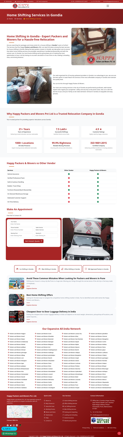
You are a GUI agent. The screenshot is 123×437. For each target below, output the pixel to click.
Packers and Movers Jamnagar (17, 353)
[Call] (9, 428)
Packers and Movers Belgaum (44, 344)
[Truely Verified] (20, 425)
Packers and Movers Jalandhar (98, 334)
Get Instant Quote (33, 241)
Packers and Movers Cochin (97, 342)
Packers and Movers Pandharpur (99, 385)
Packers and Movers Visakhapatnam (46, 350)
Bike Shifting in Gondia (47, 269)
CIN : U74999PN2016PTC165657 (79, 1)
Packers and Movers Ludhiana (98, 353)
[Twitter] (11, 425)
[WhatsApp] (9, 433)
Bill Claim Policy (112, 428)
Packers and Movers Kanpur (43, 377)
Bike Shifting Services (69, 409)
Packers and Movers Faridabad (17, 380)
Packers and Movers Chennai (98, 336)
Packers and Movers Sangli (70, 358)
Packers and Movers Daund (16, 377)
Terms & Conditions (98, 428)
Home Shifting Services (70, 401)
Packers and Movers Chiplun (98, 355)
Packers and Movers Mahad (16, 344)
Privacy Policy (86, 428)
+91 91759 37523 (95, 1)
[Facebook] (8, 425)
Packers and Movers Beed (70, 377)
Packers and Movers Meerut (97, 380)
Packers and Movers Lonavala (71, 380)
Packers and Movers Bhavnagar (98, 369)
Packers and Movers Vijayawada (99, 382)
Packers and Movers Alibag (16, 355)
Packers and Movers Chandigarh (45, 388)
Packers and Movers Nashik (43, 385)
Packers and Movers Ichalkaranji (18, 342)
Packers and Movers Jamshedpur (45, 355)
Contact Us (48, 421)
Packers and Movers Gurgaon (98, 377)
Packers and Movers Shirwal (16, 350)
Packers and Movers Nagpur (17, 334)
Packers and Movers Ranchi (43, 358)
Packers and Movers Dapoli (70, 342)
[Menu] (108, 6)
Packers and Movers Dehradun (44, 380)
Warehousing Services (70, 421)
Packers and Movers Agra (16, 363)
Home (10, 19)
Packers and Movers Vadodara (17, 388)
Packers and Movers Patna (97, 347)
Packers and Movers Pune (70, 385)
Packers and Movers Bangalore (71, 355)
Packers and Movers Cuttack (44, 369)
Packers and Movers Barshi (70, 350)
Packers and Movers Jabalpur (17, 366)
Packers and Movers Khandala (44, 336)
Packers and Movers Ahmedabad (45, 371)
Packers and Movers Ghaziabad (44, 361)
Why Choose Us (49, 403)
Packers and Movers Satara (16, 385)
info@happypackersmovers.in (111, 1)
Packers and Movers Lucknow (71, 363)
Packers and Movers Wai (69, 382)
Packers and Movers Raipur (16, 339)
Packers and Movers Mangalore (98, 339)
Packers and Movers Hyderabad (72, 371)
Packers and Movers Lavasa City (72, 334)
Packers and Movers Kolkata (98, 344)
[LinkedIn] (17, 425)
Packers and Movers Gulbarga (44, 353)
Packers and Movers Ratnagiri (44, 342)
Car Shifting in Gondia (24, 269)
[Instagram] (14, 425)
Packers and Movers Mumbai (98, 361)
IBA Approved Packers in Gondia (97, 269)
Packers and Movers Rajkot (70, 344)
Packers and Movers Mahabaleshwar (100, 388)
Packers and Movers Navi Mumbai (72, 339)
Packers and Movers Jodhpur (17, 347)
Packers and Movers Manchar (71, 369)
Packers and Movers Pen (15, 382)
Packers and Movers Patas (43, 363)
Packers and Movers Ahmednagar (72, 374)
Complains (30, 1)
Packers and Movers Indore (70, 361)
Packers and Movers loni (42, 347)
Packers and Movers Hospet (70, 388)
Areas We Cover (49, 406)
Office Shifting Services (70, 403)
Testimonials (8, 1)
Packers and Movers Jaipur (97, 350)
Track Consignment (42, 1)
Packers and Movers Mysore (71, 347)
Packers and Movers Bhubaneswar (18, 369)
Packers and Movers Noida (43, 382)
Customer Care (19, 1)
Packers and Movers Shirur (97, 374)
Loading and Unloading (70, 415)
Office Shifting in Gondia (70, 269)
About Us (47, 401)
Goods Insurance (68, 418)
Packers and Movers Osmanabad (18, 374)
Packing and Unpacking (70, 412)
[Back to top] (119, 433)
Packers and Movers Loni (16, 358)
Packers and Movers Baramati (44, 339)
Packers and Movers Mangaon (17, 361)
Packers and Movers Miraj (70, 336)
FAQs (46, 418)
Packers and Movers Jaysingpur (98, 358)
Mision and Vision (50, 412)
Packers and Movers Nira (16, 371)
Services (18, 19)
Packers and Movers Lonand (44, 374)
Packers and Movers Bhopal (97, 366)
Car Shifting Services (69, 406)
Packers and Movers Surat (43, 334)
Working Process (49, 409)
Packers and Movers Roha (43, 366)
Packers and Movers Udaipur (71, 353)
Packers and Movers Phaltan (71, 366)
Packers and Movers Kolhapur (98, 371)
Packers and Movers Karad (16, 336)
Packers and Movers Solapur (98, 363)
